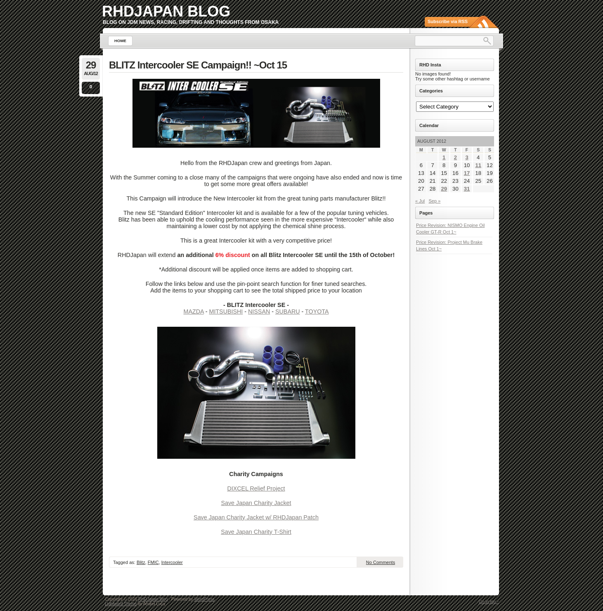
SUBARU (287, 311)
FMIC (153, 562)
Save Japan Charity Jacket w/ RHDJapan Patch (256, 517)
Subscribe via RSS (448, 21)
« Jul (420, 200)
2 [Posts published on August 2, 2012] (455, 157)
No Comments (380, 562)
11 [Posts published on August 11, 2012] (478, 165)
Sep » (435, 200)
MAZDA (194, 311)
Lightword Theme (121, 604)
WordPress (204, 599)
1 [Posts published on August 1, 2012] (443, 157)
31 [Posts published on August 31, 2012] (467, 189)
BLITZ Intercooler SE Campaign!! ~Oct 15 (198, 65)
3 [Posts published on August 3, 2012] (466, 157)
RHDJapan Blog (166, 11)
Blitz (141, 562)
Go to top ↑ (489, 601)
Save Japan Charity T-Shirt (256, 531)
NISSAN (259, 311)
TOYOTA (317, 311)
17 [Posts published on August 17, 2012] (467, 173)
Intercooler (172, 562)
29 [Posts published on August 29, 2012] (444, 189)
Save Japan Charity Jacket (256, 503)
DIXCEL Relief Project (256, 488)
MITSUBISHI (226, 311)
